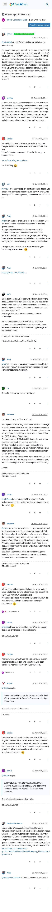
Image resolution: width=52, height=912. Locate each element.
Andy (9, 216)
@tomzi (5, 528)
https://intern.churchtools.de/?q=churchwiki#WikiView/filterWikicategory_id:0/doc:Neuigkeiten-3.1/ (26, 851)
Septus (10, 139)
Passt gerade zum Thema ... (14, 272)
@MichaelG (7, 42)
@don (4, 221)
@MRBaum (7, 499)
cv (8, 388)
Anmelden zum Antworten (39, 25)
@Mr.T (4, 364)
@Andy (5, 189)
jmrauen (10, 34)
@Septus (6, 627)
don (8, 184)
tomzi (9, 495)
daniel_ (10, 622)
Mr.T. (9, 294)
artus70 (10, 683)
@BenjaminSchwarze (11, 877)
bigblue (10, 98)
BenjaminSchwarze (14, 823)
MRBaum (10, 415)
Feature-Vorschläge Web (16, 20)
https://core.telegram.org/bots (14, 160)
